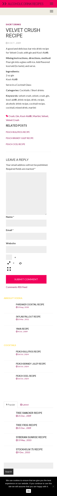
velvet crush (12, 120)
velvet (44, 116)
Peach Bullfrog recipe (18, 132)
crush (12, 116)
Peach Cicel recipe (15, 144)
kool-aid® (26, 116)
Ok (28, 491)
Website (11, 243)
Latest (24, 404)
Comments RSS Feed (16, 287)
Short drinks (13, 24)
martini (37, 116)
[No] (53, 486)
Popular (10, 404)
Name (10, 216)
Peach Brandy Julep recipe (19, 138)
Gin (17, 116)
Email (10, 230)
